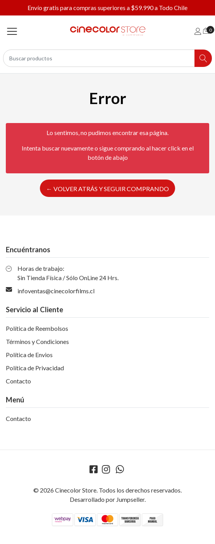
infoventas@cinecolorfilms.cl (56, 290)
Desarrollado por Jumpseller (107, 499)
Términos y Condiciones (37, 341)
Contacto (18, 381)
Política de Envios (29, 354)
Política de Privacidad (35, 367)
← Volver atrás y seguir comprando (107, 188)
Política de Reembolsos (37, 328)
